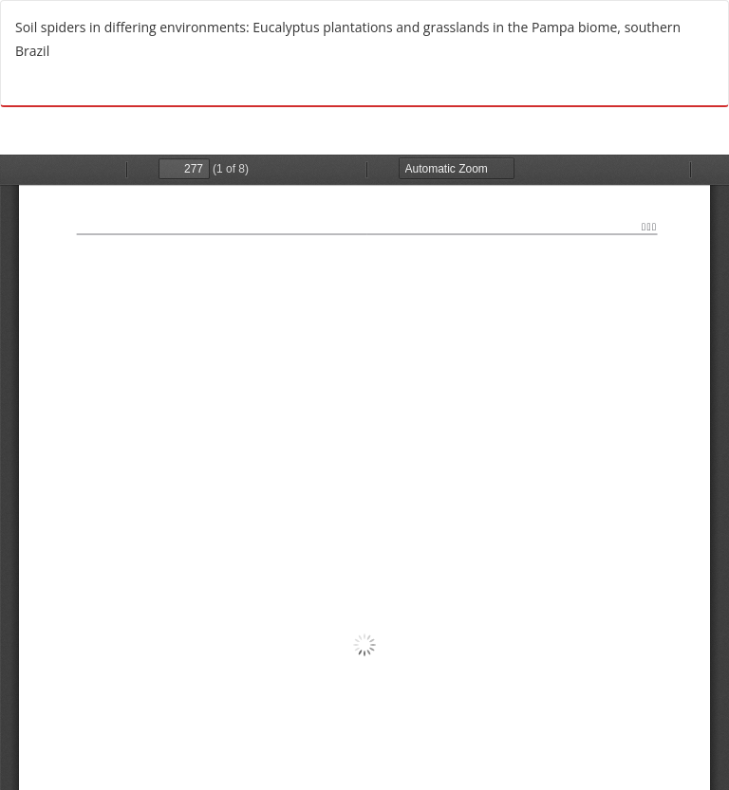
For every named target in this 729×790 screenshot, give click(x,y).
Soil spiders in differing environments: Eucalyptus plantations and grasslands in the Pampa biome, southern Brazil (348, 39)
